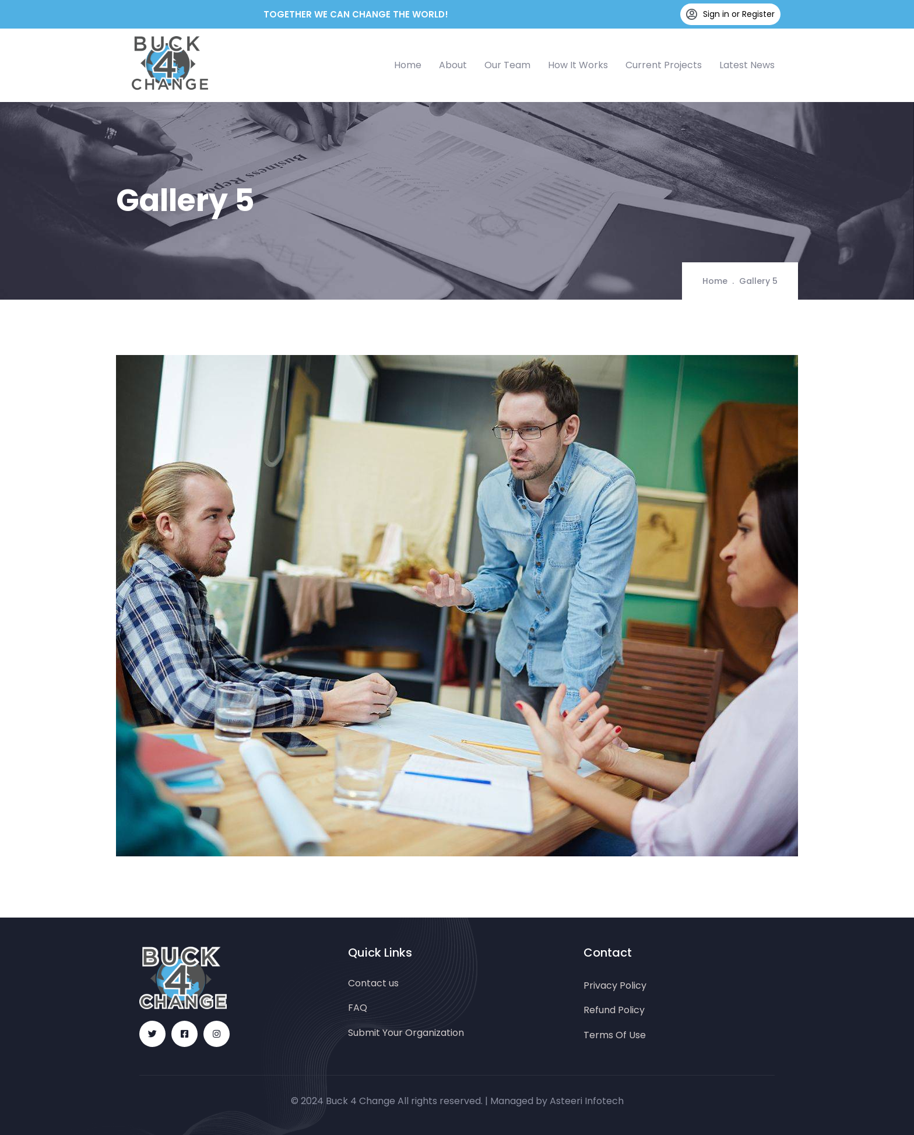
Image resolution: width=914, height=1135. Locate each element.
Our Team (507, 65)
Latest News (747, 65)
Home (407, 65)
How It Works (578, 65)
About (453, 65)
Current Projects (663, 65)
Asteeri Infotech (587, 1101)
